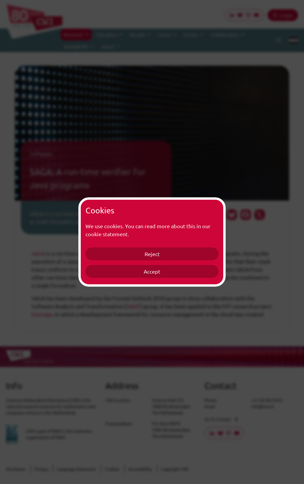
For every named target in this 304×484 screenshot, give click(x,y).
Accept (152, 271)
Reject (152, 254)
